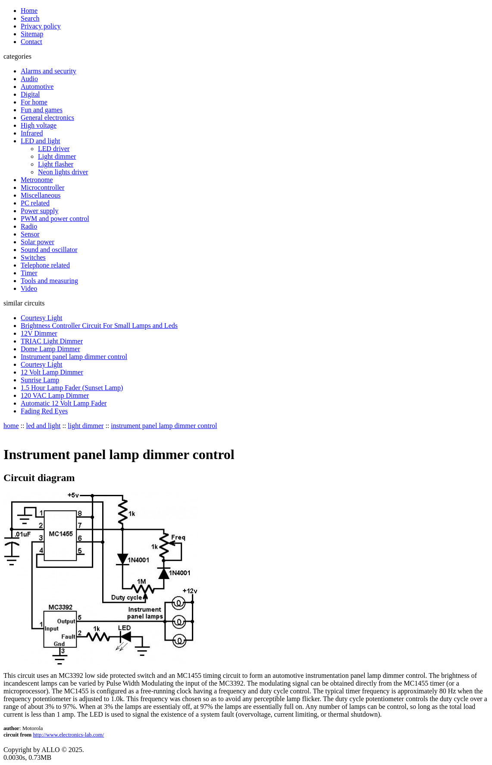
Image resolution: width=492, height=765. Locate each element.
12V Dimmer (39, 333)
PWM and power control (55, 218)
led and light (43, 425)
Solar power (37, 242)
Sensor (30, 234)
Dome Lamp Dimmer (50, 349)
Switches (33, 257)
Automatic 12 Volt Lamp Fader (64, 403)
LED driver (53, 148)
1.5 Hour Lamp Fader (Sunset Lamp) (72, 387)
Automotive (37, 86)
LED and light (40, 141)
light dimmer (85, 425)
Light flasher (55, 164)
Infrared (32, 133)
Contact (31, 41)
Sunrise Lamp (40, 380)
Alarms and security (48, 71)
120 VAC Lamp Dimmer (55, 395)
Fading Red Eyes (44, 411)
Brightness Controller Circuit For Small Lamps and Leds (99, 325)
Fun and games (42, 109)
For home (34, 102)
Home (29, 10)
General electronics (47, 117)
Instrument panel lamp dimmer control (74, 356)
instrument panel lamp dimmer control (164, 425)
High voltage (38, 125)
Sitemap (32, 34)
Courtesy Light (41, 317)
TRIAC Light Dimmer (52, 341)
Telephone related (45, 265)
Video (29, 288)
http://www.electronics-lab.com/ (68, 735)
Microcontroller (42, 187)
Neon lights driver (63, 172)
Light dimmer (57, 156)
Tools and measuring (49, 280)
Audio (29, 78)
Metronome (37, 179)
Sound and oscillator (49, 249)
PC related (35, 203)
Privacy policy (41, 26)
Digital (30, 94)
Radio (29, 226)
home (11, 425)
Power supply (40, 210)
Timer (29, 273)
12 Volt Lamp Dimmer (52, 372)
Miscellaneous (40, 195)
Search (30, 18)
